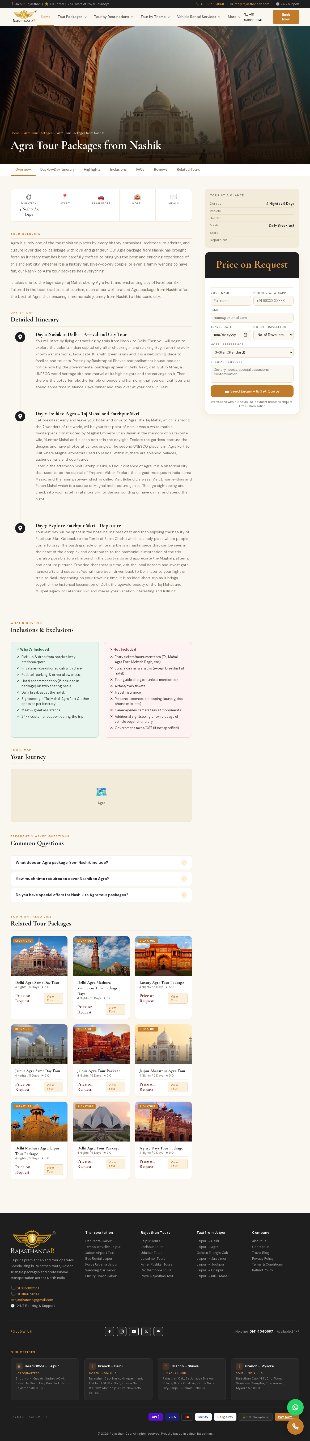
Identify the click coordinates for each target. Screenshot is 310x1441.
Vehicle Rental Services (198, 17)
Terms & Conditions (267, 1264)
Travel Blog (260, 1253)
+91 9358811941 (212, 4)
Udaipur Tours (152, 1253)
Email (215, 310)
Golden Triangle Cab (212, 1253)
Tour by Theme (155, 17)
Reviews (161, 169)
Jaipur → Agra (208, 1247)
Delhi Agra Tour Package (98, 1148)
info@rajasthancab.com (251, 4)
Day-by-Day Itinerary (57, 169)
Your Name (220, 293)
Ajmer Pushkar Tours (156, 1264)
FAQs (141, 169)
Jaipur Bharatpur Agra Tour (162, 1071)
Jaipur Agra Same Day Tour (38, 1071)
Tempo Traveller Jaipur (103, 1247)
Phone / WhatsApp (270, 293)
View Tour (50, 998)
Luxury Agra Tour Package (161, 982)
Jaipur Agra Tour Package (98, 1071)
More (234, 17)
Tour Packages (72, 17)
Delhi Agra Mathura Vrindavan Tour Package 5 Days (98, 988)
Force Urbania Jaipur (101, 1264)
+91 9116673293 (25, 1294)
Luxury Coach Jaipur (101, 1276)
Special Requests (227, 362)
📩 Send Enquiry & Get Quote (252, 391)
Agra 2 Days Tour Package (161, 1148)
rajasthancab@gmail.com (32, 1300)
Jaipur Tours (150, 1241)
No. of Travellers (269, 327)
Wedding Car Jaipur (100, 1270)
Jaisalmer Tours (153, 1259)
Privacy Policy (263, 1259)
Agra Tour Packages (38, 133)
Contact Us (261, 1247)
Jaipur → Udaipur (210, 1270)
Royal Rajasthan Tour (157, 1276)
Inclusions (119, 169)
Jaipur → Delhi (208, 1241)
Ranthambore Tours (156, 1270)
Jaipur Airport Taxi (99, 1253)
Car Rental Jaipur (98, 1241)
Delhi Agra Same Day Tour (37, 982)
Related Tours (189, 169)
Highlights (92, 169)
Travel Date (221, 327)
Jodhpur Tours (152, 1247)
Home (45, 17)
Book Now (286, 16)
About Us (259, 1241)
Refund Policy (262, 1270)
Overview (23, 169)
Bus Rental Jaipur (98, 1259)
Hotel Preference (227, 344)
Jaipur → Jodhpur (210, 1264)
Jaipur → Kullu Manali (213, 1276)
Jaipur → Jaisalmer (211, 1259)
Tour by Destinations (113, 17)
